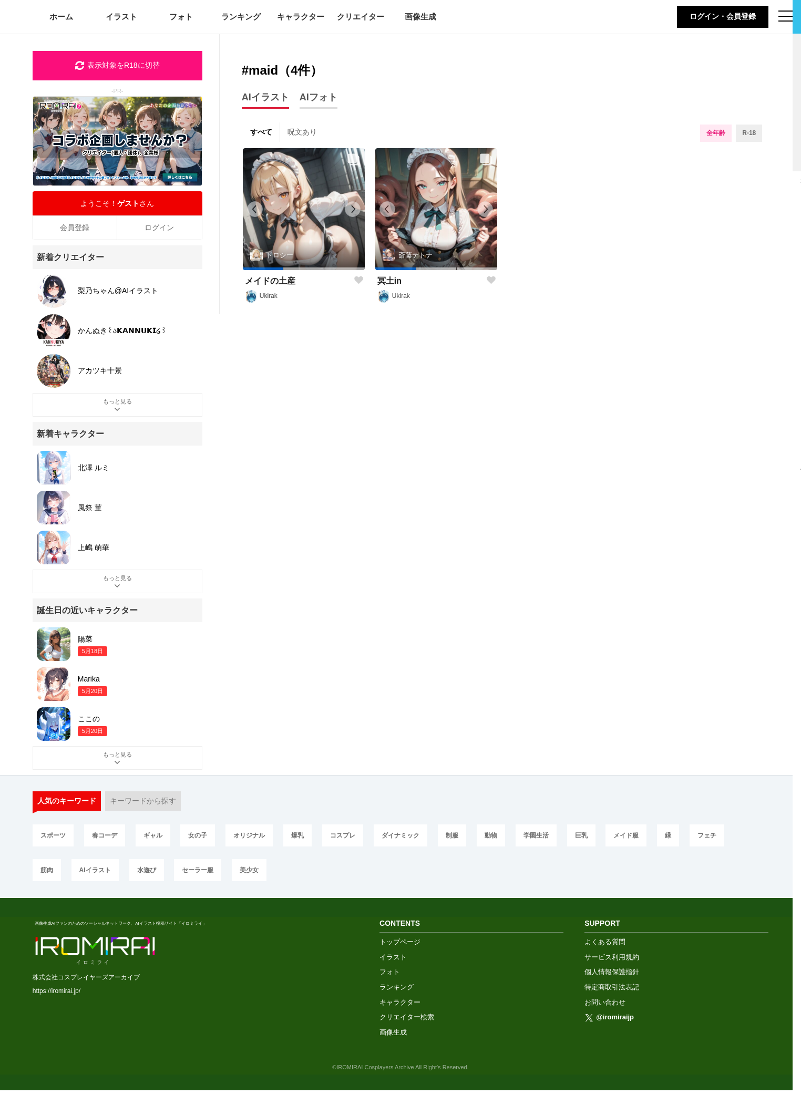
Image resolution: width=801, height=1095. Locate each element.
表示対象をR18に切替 (117, 65)
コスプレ (342, 835)
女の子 (197, 835)
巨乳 (581, 835)
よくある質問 (604, 947)
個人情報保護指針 (611, 976)
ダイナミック (400, 835)
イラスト (121, 16)
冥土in (389, 280)
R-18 (749, 133)
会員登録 (74, 227)
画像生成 (420, 16)
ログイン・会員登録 (723, 16)
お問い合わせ (604, 1007)
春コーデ (104, 835)
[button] (263, 268)
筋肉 (46, 870)
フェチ (706, 835)
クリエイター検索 (406, 1022)
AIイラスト (95, 870)
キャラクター (300, 16)
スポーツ (53, 835)
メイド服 (626, 835)
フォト (181, 16)
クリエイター (360, 16)
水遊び (146, 870)
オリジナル (249, 835)
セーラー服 (197, 870)
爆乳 (297, 835)
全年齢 (715, 133)
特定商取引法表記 (611, 992)
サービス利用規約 (611, 962)
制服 (452, 835)
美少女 (249, 870)
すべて (261, 132)
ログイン (159, 227)
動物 (491, 835)
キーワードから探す (143, 801)
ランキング (241, 16)
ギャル (152, 835)
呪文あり (302, 132)
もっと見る (117, 406)
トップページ (399, 947)
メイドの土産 (270, 280)
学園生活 (536, 835)
